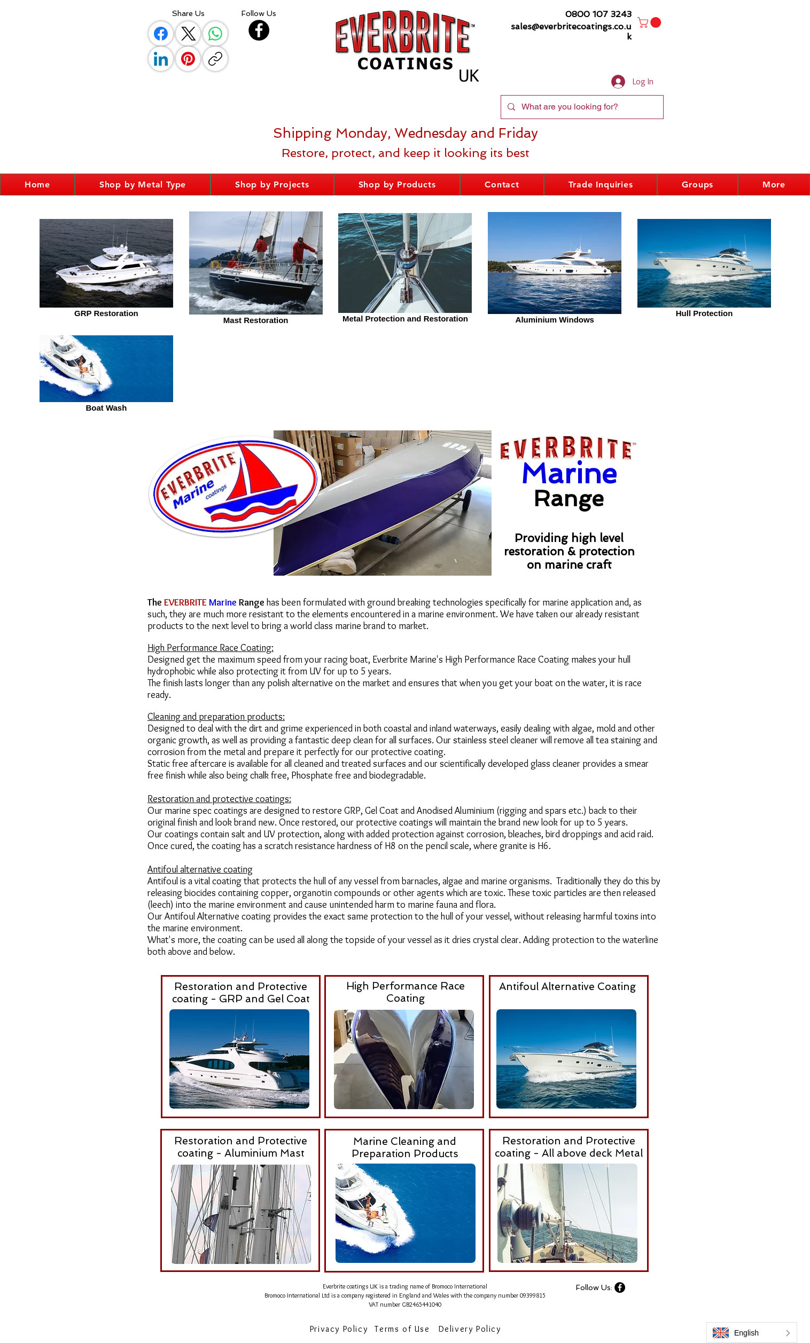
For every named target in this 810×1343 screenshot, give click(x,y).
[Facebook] (161, 33)
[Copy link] (215, 58)
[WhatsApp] (215, 33)
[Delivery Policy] (470, 1328)
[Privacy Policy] (340, 1328)
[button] (650, 22)
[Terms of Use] (403, 1328)
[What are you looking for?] (581, 107)
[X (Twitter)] (188, 33)
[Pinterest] (188, 58)
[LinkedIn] (161, 58)
